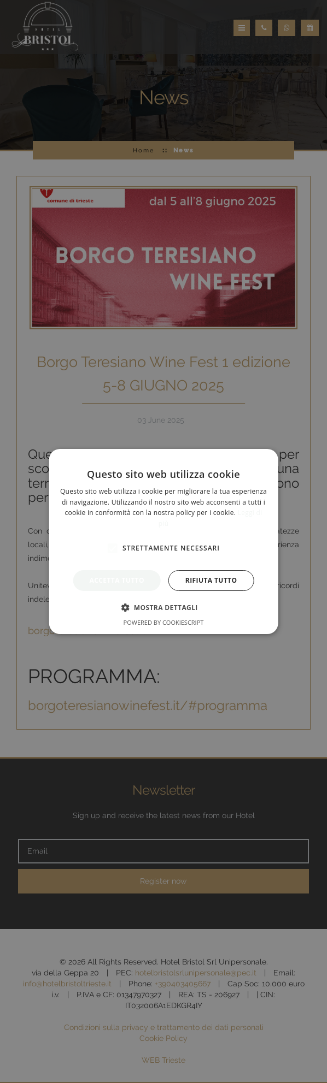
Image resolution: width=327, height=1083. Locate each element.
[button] (163, 607)
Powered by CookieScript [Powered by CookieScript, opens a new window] (164, 622)
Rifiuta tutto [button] (211, 580)
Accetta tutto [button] (117, 580)
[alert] (163, 541)
